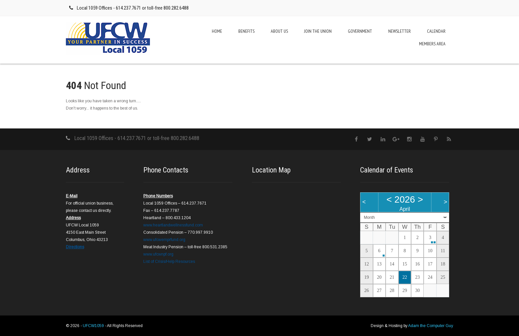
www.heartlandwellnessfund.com (173, 225)
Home (217, 31)
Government (360, 31)
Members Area (432, 44)
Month (369, 217)
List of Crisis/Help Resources (169, 261)
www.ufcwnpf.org (158, 254)
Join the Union (318, 31)
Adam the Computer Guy (430, 325)
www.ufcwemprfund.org (164, 239)
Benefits (246, 31)
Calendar (436, 31)
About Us (279, 31)
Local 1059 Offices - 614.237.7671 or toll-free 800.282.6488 (133, 8)
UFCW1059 (94, 325)
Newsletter (399, 31)
